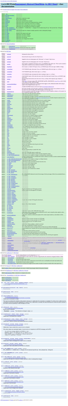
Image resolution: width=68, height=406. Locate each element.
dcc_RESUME (10, 208)
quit (8, 146)
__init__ (6, 14)
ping (8, 149)
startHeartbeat (10, 98)
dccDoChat (9, 217)
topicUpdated (9, 124)
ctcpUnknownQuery (11, 190)
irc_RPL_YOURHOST (11, 177)
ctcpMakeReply (10, 218)
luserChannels (10, 108)
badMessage (9, 225)
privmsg (6, 25)
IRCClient (9, 51)
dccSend (8, 151)
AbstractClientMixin (10, 43)
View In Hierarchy (24, 9)
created (8, 100)
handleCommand (10, 234)
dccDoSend (9, 210)
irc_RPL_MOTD (10, 172)
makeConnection (8, 272)
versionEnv (9, 74)
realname (9, 59)
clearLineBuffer (11, 257)
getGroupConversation (9, 15)
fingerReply (9, 66)
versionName (9, 69)
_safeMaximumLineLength (12, 250)
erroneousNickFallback (11, 84)
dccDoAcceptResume (11, 215)
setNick (6, 19)
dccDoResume (10, 212)
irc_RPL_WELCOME (11, 161)
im (9, 9)
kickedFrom (7, 20)
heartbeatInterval (10, 91)
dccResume (9, 152)
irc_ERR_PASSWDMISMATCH (13, 160)
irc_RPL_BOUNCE (11, 180)
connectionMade (8, 18)
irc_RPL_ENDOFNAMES (10, 29)
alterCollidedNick (10, 157)
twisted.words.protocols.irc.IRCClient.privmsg (15, 342)
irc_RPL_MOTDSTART (12, 171)
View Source (17, 9)
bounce (8, 105)
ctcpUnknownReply (11, 224)
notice (8, 140)
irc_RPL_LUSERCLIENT (12, 183)
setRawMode (10, 260)
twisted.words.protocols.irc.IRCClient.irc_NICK (15, 391)
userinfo (8, 64)
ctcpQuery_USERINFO (12, 198)
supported (9, 86)
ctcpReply (9, 221)
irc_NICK (7, 38)
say (7, 137)
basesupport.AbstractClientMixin (30, 4)
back (8, 142)
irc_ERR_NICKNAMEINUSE (13, 155)
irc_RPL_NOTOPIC (11, 169)
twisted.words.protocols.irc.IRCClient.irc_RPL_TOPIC (17, 361)
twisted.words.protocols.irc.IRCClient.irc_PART (16, 381)
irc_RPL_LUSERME (11, 187)
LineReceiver (9, 252)
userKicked (7, 22)
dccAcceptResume (10, 153)
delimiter (9, 255)
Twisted (11, 404)
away (8, 141)
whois (8, 144)
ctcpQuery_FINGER (11, 194)
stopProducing (8, 280)
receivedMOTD (10, 127)
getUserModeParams (11, 232)
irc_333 (6, 31)
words (8, 9)
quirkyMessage (10, 226)
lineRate (8, 79)
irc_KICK (9, 168)
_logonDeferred (12, 49)
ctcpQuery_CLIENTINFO (12, 199)
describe (8, 148)
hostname (9, 89)
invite (8, 133)
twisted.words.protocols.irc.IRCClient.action (15, 347)
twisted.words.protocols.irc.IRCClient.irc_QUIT (15, 386)
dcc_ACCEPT (10, 206)
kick (8, 131)
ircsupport (13, 9)
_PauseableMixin (10, 275)
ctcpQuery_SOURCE (11, 197)
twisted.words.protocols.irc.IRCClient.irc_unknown (16, 396)
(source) (31, 282)
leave (8, 130)
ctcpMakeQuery (10, 219)
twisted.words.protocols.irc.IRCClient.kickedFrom (16, 316)
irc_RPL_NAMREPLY (9, 27)
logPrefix (7, 268)
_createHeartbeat (10, 247)
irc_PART (7, 36)
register (8, 145)
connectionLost (12, 46)
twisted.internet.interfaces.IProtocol (12, 297)
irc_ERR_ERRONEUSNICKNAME (14, 158)
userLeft (8, 122)
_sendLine (9, 246)
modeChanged (10, 115)
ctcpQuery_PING (10, 193)
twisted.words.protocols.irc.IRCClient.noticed (15, 326)
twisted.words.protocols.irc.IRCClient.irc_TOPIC (16, 370)
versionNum (9, 71)
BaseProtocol (9, 270)
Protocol (8, 265)
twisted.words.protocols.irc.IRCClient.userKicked (16, 321)
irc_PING (9, 164)
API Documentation (4, 404)
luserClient (9, 104)
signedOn (9, 118)
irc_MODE (9, 163)
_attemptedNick (10, 240)
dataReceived (9, 228)
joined (8, 112)
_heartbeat (9, 243)
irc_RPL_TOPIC (8, 30)
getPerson (7, 16)
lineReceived (9, 230)
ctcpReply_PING (10, 222)
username (9, 61)
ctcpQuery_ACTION (11, 191)
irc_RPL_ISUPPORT (11, 182)
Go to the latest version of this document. (8, 1)
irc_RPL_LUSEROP (11, 184)
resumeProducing (8, 279)
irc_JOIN (7, 34)
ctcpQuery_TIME (10, 202)
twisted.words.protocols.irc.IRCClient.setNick (15, 309)
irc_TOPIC (7, 33)
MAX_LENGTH (11, 256)
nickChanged (9, 119)
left (7, 113)
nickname (9, 54)
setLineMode (10, 259)
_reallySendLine (10, 245)
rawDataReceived (11, 262)
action (6, 26)
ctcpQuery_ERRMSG (11, 201)
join (8, 129)
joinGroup (7, 41)
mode (8, 135)
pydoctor (21, 404)
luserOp (8, 109)
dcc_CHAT (9, 209)
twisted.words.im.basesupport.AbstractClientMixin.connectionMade (19, 298)
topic (8, 134)
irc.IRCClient (51, 4)
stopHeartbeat (10, 96)
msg (8, 138)
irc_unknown (7, 40)
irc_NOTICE (9, 167)
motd (8, 81)
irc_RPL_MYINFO (11, 179)
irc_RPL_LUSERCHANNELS (13, 186)
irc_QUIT (7, 37)
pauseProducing (8, 277)
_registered (9, 238)
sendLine (9, 93)
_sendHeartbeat (10, 249)
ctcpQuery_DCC (10, 203)
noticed (6, 23)
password (9, 56)
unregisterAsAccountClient (14, 47)
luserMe (8, 111)
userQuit (8, 123)
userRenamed (9, 126)
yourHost (9, 101)
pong (8, 116)
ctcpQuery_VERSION (11, 195)
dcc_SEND (9, 205)
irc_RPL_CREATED (11, 176)
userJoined (9, 120)
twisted (5, 9)
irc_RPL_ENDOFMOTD (12, 174)
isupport (8, 107)
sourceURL (9, 76)
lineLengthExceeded (12, 263)
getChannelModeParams (12, 233)
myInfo (8, 102)
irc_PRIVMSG (10, 165)
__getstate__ (9, 236)
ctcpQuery (9, 188)
